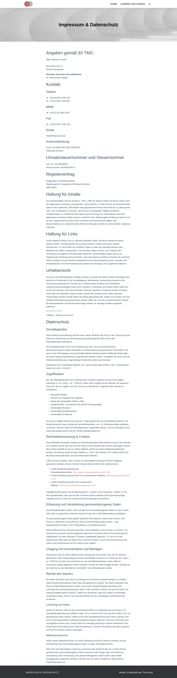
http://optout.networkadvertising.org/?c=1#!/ (92, 472)
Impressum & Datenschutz (42, 672)
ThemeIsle (147, 672)
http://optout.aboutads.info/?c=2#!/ (74, 479)
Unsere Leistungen (132, 4)
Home (113, 4)
